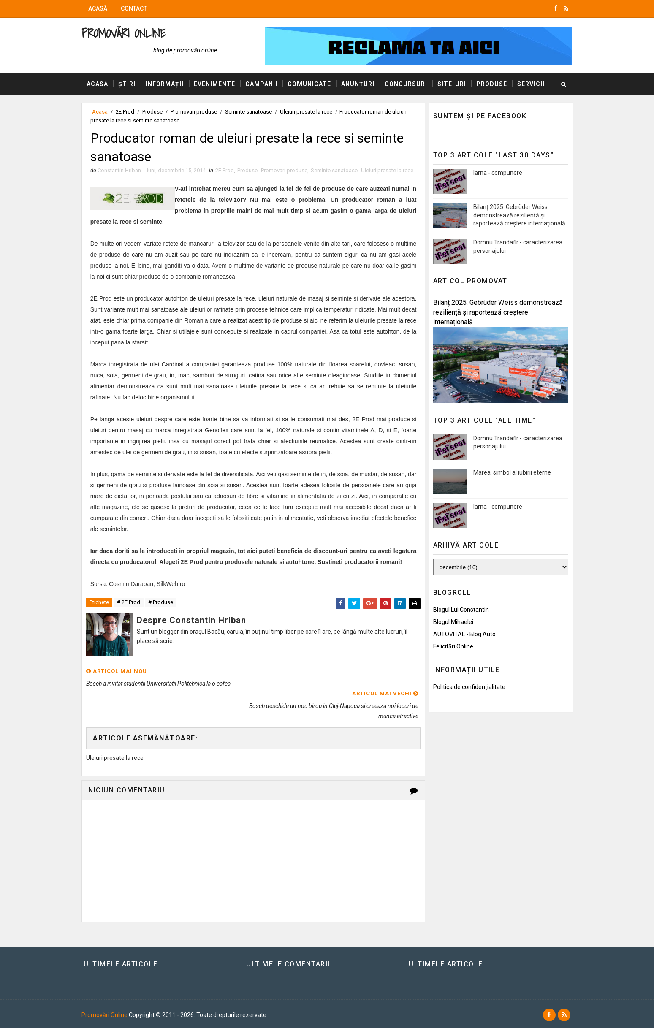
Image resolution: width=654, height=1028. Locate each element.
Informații (168, 84)
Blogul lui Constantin (458, 609)
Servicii (103, 105)
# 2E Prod (131, 623)
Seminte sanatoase (337, 171)
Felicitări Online (451, 646)
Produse (494, 84)
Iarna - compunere (495, 172)
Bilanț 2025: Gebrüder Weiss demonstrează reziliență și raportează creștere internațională (517, 215)
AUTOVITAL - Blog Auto (462, 634)
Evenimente (217, 84)
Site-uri (454, 84)
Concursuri (409, 84)
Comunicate (312, 84)
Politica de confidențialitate (467, 687)
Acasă (100, 8)
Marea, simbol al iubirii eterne (509, 472)
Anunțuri (360, 84)
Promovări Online (126, 33)
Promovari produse (287, 171)
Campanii (264, 84)
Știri (129, 84)
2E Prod (227, 171)
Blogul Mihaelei (451, 621)
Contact (137, 8)
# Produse (163, 623)
